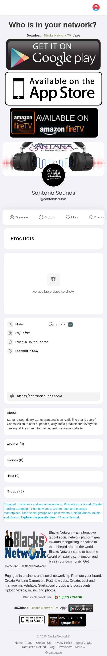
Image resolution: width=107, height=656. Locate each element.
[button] (96, 7)
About (29, 642)
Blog (52, 647)
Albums (12, 444)
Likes (10, 475)
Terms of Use (83, 642)
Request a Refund (34, 647)
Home (18, 642)
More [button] (80, 646)
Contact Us (43, 642)
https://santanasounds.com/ (39, 396)
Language (53, 652)
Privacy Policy (63, 642)
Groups (12, 491)
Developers (65, 647)
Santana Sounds (53, 193)
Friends (12, 460)
